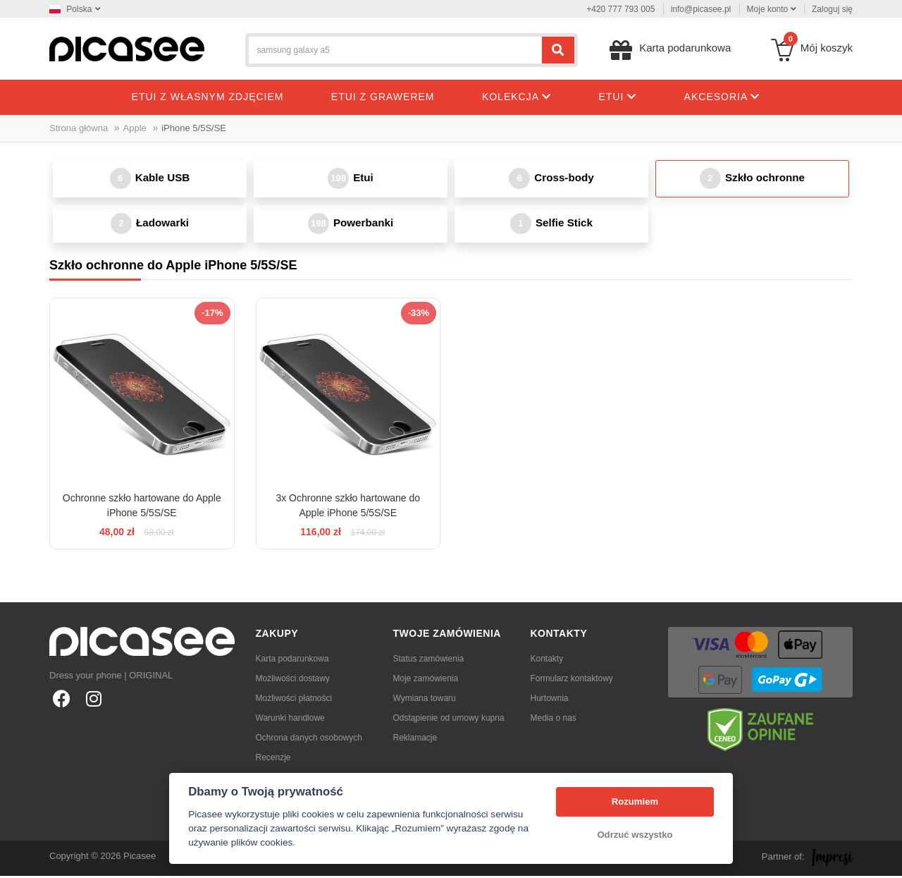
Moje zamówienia (426, 680)
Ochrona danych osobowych (309, 740)
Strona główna (78, 128)
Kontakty (547, 661)
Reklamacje (415, 740)
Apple (135, 128)
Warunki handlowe (290, 720)
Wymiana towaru (424, 700)
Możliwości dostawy (293, 680)
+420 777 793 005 (620, 9)
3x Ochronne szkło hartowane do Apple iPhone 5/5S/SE (348, 507)
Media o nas (553, 720)
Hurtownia (550, 700)
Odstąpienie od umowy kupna (449, 720)
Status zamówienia (428, 661)
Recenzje (273, 759)
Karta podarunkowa (292, 661)
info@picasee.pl (701, 9)
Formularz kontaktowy (572, 680)
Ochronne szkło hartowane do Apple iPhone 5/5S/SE (142, 507)
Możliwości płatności (294, 700)
